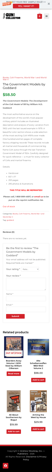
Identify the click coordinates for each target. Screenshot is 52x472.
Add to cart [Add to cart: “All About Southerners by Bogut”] (13, 431)
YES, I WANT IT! (26, 6)
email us (38, 196)
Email (9, 305)
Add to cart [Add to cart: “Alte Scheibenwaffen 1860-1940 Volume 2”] (38, 380)
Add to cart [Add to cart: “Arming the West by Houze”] (38, 429)
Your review (13, 275)
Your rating (13, 269)
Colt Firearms (16, 77)
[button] (26, 4)
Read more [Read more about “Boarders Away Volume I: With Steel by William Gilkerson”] (13, 373)
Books (6, 77)
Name (9, 294)
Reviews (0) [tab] (8, 232)
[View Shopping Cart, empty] (39, 16)
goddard (10, 220)
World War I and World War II (24, 78)
